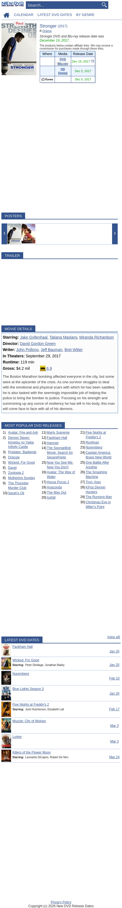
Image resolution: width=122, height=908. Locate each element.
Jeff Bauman (51, 349)
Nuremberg (94, 447)
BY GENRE (85, 15)
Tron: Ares (93, 482)
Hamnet (53, 443)
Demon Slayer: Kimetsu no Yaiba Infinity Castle (21, 442)
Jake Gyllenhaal (33, 337)
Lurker (17, 737)
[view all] (113, 637)
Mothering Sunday (21, 478)
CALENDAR (23, 15)
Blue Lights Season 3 (28, 689)
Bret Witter (74, 349)
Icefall (51, 497)
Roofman (92, 442)
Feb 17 (114, 709)
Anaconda (54, 487)
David (12, 468)
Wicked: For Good (21, 462)
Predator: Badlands (22, 452)
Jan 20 (114, 651)
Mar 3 (114, 726)
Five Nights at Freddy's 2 (30, 704)
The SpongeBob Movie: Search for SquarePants (60, 452)
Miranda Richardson (96, 337)
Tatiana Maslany (63, 337)
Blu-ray (63, 63)
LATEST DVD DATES (55, 15)
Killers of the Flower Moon (31, 752)
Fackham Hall (57, 438)
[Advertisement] (61, 147)
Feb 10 (114, 678)
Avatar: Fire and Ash (23, 432)
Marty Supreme (58, 432)
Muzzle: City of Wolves (29, 721)
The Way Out (56, 492)
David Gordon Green (37, 343)
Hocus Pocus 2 (58, 482)
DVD (63, 59)
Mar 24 (114, 757)
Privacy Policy (61, 902)
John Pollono (27, 349)
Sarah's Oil (16, 493)
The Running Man (99, 497)
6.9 (46, 368)
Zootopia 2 (16, 473)
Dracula (13, 457)
